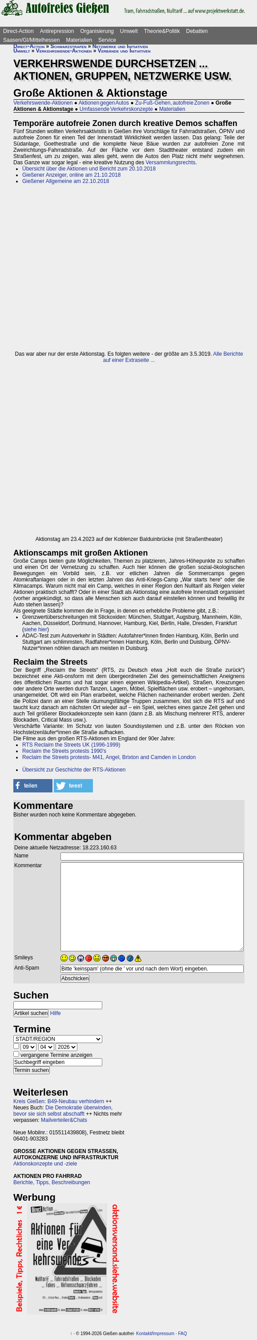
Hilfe (55, 1013)
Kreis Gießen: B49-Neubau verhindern (58, 1101)
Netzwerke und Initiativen (120, 46)
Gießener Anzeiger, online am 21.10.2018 (71, 175)
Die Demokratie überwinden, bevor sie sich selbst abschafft (62, 1110)
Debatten (197, 31)
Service (107, 40)
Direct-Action (18, 31)
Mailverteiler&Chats (64, 1120)
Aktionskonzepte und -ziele (45, 1164)
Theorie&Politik (162, 31)
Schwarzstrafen (69, 46)
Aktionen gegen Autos (104, 103)
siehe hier (35, 629)
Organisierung (96, 31)
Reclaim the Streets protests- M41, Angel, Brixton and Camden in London (109, 757)
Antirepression (57, 31)
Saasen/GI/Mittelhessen (31, 40)
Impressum (163, 1333)
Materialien (79, 40)
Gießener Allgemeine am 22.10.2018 (65, 181)
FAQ (182, 1333)
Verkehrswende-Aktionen (64, 51)
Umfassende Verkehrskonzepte (116, 109)
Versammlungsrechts (171, 162)
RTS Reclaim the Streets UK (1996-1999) (71, 745)
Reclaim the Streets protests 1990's (64, 751)
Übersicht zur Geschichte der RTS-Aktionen (74, 770)
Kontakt (143, 1333)
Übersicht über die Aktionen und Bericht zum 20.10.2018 (89, 169)
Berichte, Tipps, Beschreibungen (51, 1182)
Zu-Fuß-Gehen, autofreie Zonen (172, 103)
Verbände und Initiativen (124, 51)
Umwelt (129, 31)
